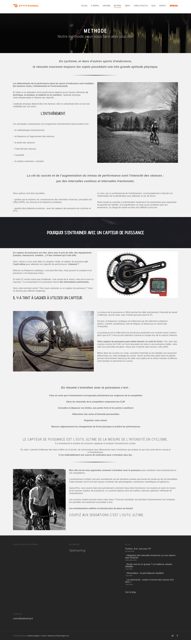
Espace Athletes (141, 5)
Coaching (106, 5)
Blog (153, 5)
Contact (162, 5)
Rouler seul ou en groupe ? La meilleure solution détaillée (148, 565)
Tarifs (127, 5)
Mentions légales (34, 636)
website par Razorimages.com (58, 636)
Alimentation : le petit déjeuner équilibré (145, 573)
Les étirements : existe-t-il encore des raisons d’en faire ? (149, 581)
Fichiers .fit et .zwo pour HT (138, 549)
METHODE (117, 5)
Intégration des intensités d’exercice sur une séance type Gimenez (150, 556)
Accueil (84, 5)
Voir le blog (130, 592)
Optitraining (77, 550)
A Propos (95, 5)
